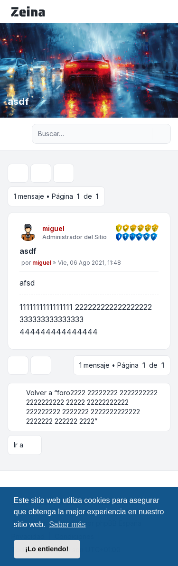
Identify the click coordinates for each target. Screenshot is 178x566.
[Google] (32, 478)
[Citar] (150, 253)
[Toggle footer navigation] (166, 478)
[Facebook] (9, 478)
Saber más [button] (67, 524)
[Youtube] (25, 478)
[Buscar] (144, 134)
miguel (53, 228)
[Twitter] (17, 478)
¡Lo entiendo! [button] (46, 549)
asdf (28, 251)
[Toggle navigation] (166, 11)
